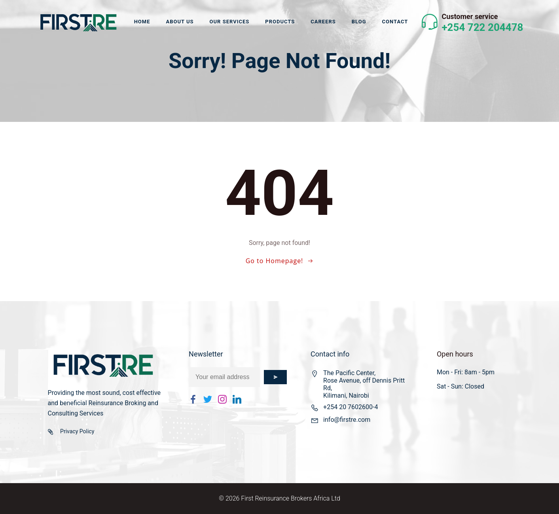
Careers (323, 22)
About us (179, 22)
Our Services (230, 22)
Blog (359, 22)
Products (280, 22)
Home (142, 22)
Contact (395, 22)
